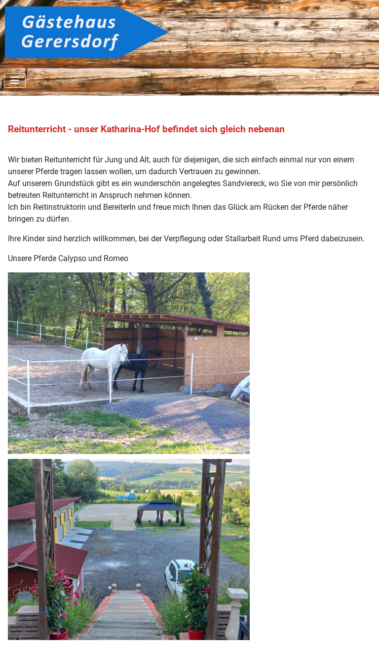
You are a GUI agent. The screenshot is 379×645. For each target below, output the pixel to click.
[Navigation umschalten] (15, 80)
